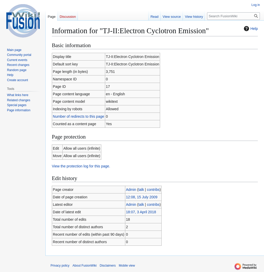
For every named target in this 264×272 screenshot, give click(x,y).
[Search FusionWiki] (233, 16)
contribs (153, 190)
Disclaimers (108, 265)
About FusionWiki (84, 265)
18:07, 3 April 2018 (141, 212)
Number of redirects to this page (78, 116)
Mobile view (127, 265)
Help (250, 28)
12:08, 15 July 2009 (141, 197)
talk (141, 190)
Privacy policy (60, 265)
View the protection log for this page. (81, 166)
